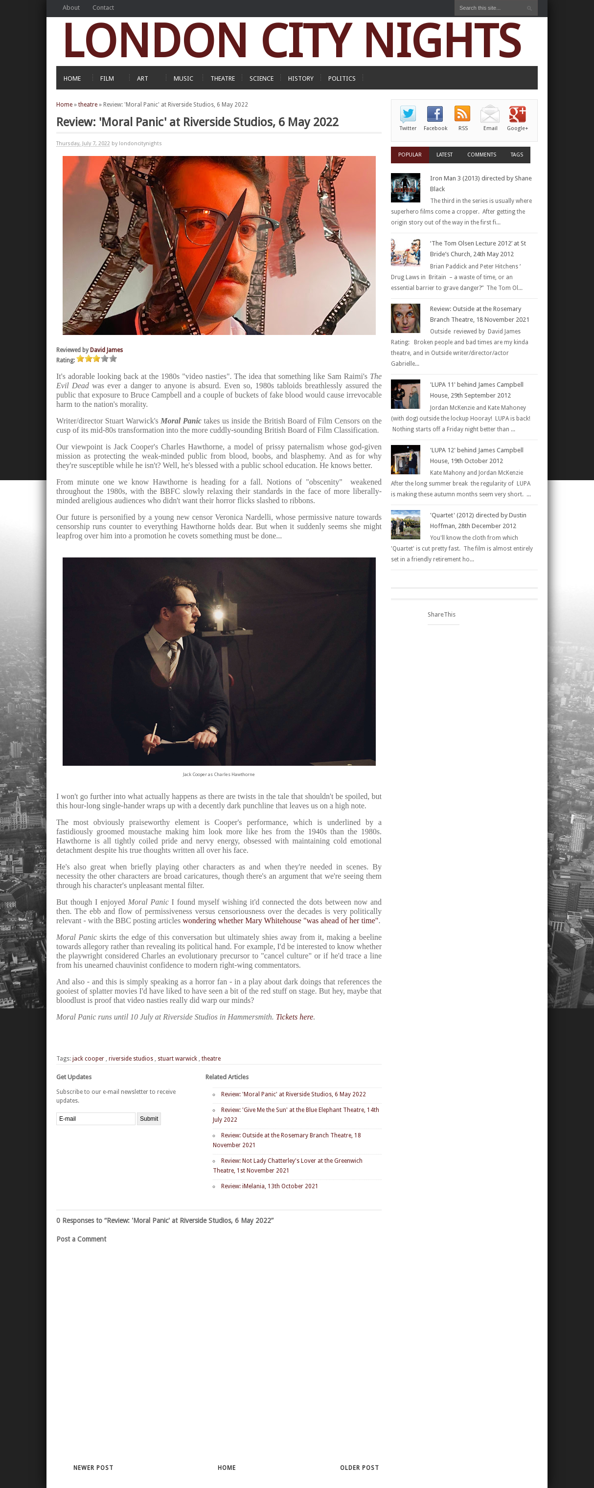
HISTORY (301, 78)
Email (490, 128)
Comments (481, 155)
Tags (517, 155)
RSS (463, 128)
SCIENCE (262, 78)
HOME (72, 78)
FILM (107, 78)
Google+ (517, 128)
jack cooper (88, 1058)
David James (106, 350)
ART (142, 78)
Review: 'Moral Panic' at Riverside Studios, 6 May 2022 (293, 1094)
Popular (410, 155)
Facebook (435, 128)
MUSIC (183, 78)
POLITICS (342, 78)
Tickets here (294, 1017)
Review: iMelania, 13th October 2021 (270, 1186)
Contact (103, 7)
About (71, 7)
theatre (87, 104)
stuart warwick (177, 1058)
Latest (444, 155)
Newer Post (93, 1468)
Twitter (408, 128)
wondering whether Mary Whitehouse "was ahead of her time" (280, 920)
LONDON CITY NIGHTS (291, 41)
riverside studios (131, 1058)
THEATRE (222, 78)
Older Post (359, 1468)
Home (64, 104)
